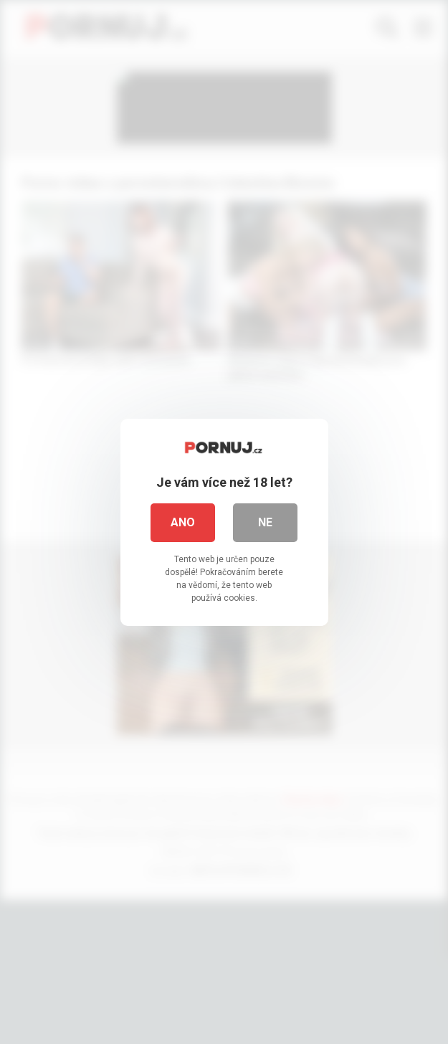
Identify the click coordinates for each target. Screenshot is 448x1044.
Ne (265, 522)
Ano (183, 522)
